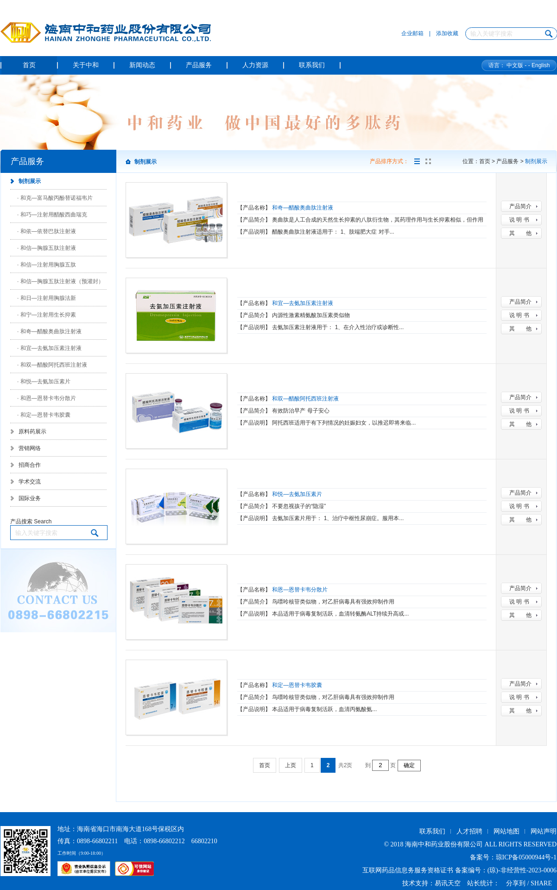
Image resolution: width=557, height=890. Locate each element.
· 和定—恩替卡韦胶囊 (43, 415)
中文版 (514, 65)
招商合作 (30, 465)
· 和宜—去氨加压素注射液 (49, 348)
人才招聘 (469, 831)
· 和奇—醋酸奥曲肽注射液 (49, 331)
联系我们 (432, 831)
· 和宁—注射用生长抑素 (46, 315)
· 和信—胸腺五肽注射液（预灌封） (60, 281)
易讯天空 (448, 883)
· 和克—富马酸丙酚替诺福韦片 (55, 198)
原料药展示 (32, 431)
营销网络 (30, 448)
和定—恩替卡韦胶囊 (297, 685)
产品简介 (520, 206)
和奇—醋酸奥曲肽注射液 (302, 207)
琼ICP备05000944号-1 (526, 857)
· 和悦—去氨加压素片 (43, 381)
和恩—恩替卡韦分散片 (300, 589)
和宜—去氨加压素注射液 (302, 303)
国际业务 (30, 498)
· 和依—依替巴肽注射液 (46, 231)
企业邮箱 (412, 33)
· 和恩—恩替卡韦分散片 (46, 398)
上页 (290, 765)
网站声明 (544, 831)
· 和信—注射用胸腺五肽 (46, 264)
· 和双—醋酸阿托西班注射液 (52, 365)
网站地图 (506, 831)
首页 (264, 765)
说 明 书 (519, 219)
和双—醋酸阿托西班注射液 (305, 398)
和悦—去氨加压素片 (297, 494)
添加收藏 (447, 33)
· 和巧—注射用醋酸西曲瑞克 (52, 214)
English (541, 65)
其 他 (520, 233)
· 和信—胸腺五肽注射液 (46, 248)
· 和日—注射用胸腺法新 (46, 298)
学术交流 (30, 481)
